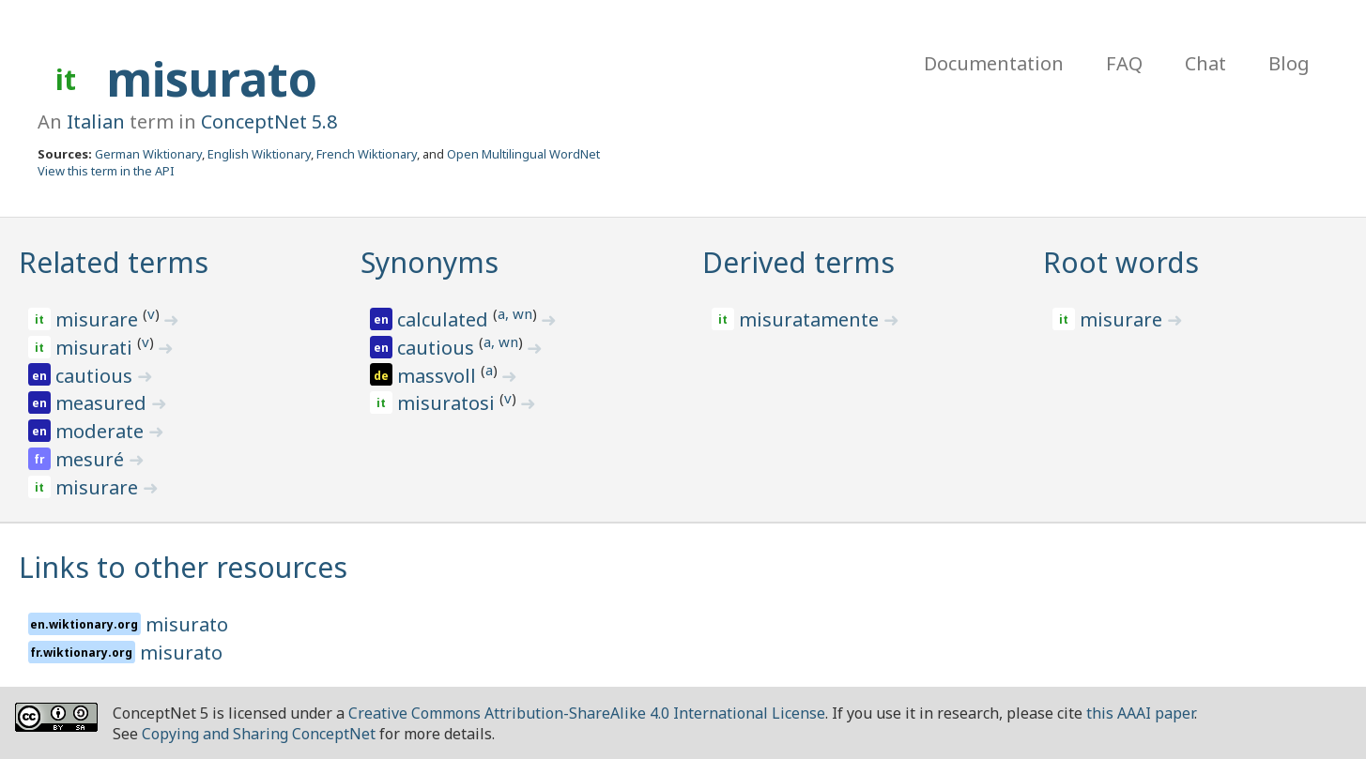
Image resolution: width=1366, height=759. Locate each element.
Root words (1121, 262)
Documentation (994, 63)
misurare (99, 319)
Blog (1289, 63)
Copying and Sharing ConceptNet (259, 733)
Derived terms (798, 262)
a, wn (515, 313)
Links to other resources (183, 567)
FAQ (1124, 63)
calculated (445, 319)
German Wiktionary (148, 153)
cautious (96, 375)
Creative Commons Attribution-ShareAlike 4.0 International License (586, 713)
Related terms (113, 262)
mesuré (92, 459)
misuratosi (448, 403)
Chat (1205, 63)
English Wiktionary (259, 153)
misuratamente (811, 319)
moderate (101, 431)
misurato (211, 79)
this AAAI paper (1140, 713)
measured (103, 403)
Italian (96, 121)
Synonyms (430, 262)
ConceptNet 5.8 (269, 121)
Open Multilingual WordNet (523, 153)
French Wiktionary (366, 153)
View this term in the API (106, 170)
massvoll (439, 375)
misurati (96, 347)
